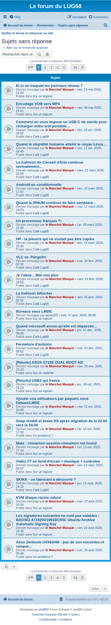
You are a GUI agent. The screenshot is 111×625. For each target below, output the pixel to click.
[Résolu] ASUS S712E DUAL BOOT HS (49, 362)
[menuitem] (14, 17)
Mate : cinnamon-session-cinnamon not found (56, 443)
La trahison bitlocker (34, 293)
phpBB (43, 609)
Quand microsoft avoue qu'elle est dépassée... (56, 326)
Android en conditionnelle (39, 185)
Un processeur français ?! (39, 221)
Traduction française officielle (50, 614)
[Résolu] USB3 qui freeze (38, 380)
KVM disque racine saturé (38, 497)
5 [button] (64, 67)
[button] (30, 67)
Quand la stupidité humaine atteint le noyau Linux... (61, 144)
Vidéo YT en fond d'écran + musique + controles (58, 461)
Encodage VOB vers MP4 (38, 104)
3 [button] (51, 67)
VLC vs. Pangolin (31, 257)
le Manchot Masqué (60, 89)
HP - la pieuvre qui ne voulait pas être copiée (55, 239)
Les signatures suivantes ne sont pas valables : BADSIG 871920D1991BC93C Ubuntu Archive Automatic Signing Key (57, 520)
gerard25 (52, 315)
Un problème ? (43, 435)
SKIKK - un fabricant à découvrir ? (46, 479)
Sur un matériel (43, 372)
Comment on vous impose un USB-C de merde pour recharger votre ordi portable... (61, 124)
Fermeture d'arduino (34, 344)
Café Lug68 (41, 136)
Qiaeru (75, 614)
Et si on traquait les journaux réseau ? (49, 86)
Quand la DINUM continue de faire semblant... (56, 203)
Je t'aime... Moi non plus (37, 275)
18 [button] (75, 67)
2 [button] (45, 67)
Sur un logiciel (42, 96)
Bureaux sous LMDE (34, 311)
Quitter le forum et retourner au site (27, 33)
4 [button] (57, 67)
